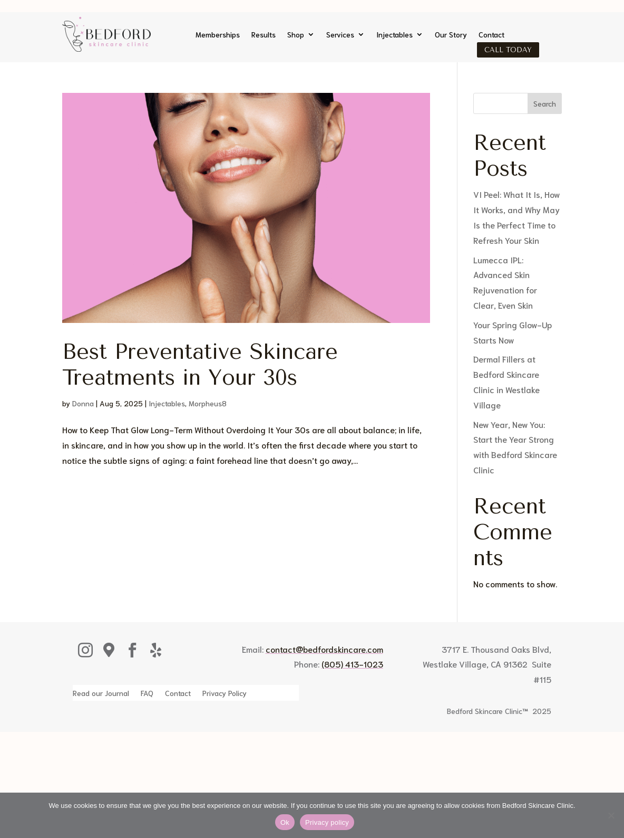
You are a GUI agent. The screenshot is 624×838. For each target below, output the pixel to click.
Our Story (451, 35)
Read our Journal (101, 693)
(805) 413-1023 (352, 663)
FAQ (147, 693)
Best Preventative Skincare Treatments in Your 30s (200, 364)
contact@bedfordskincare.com (324, 648)
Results (263, 35)
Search (544, 103)
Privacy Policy (224, 693)
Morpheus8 (208, 403)
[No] (611, 815)
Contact (491, 35)
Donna (83, 403)
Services (340, 35)
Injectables (394, 35)
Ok (284, 822)
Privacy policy (327, 822)
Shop (295, 35)
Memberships (218, 35)
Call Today (508, 50)
